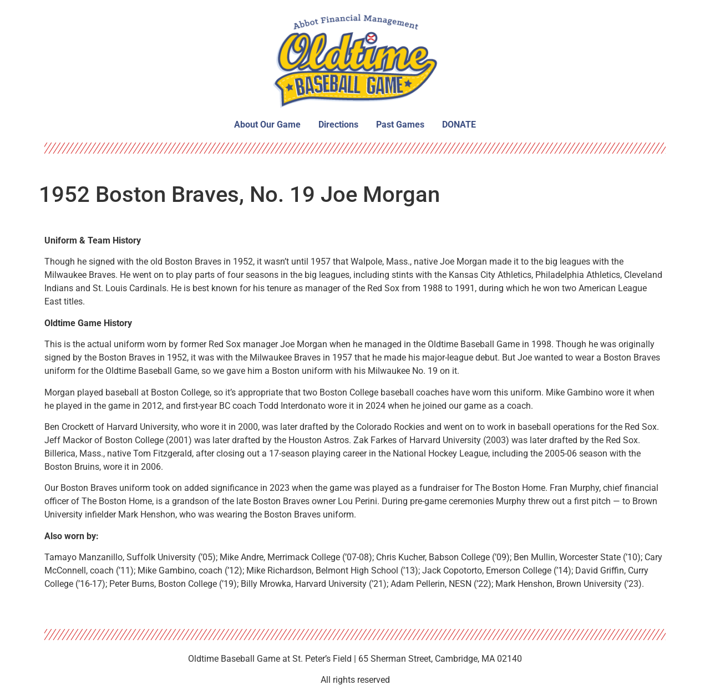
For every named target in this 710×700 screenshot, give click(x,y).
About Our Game (267, 124)
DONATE (459, 124)
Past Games (400, 124)
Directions (338, 124)
